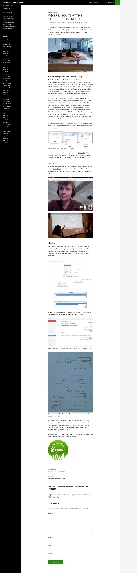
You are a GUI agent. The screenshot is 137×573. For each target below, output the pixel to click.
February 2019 (6, 42)
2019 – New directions (8, 18)
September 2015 (7, 110)
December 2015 (7, 104)
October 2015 (6, 108)
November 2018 (7, 46)
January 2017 (6, 78)
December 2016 (7, 81)
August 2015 (6, 113)
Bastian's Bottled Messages (13, 2)
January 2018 (6, 62)
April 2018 (5, 55)
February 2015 (6, 124)
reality (83, 153)
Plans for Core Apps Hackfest (70, 470)
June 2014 (5, 140)
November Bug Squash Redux (70, 477)
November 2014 (7, 129)
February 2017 (6, 76)
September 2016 (7, 88)
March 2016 (6, 99)
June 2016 (5, 94)
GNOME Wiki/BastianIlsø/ (107, 2)
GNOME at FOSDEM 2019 (9, 16)
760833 (90, 348)
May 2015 (5, 120)
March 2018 (6, 58)
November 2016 (7, 83)
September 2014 (7, 133)
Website (50, 553)
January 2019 (6, 44)
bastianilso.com (93, 2)
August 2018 (6, 51)
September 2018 (7, 49)
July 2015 (5, 115)
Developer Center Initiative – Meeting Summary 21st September (10, 28)
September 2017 (7, 65)
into (79, 153)
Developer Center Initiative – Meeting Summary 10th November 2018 (10, 22)
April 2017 (5, 74)
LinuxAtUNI (57, 169)
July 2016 (5, 92)
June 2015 (5, 117)
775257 (78, 314)
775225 (58, 416)
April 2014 (5, 145)
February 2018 (6, 60)
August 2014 (6, 136)
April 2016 (5, 97)
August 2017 (6, 67)
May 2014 (5, 142)
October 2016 (6, 85)
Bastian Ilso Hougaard (70, 22)
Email (50, 545)
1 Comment (83, 22)
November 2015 (7, 106)
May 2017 (5, 71)
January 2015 (6, 126)
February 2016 (6, 101)
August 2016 (6, 90)
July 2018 (5, 53)
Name (50, 537)
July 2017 (5, 69)
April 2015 (5, 122)
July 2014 (5, 138)
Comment (51, 513)
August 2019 (6, 39)
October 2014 (6, 131)
